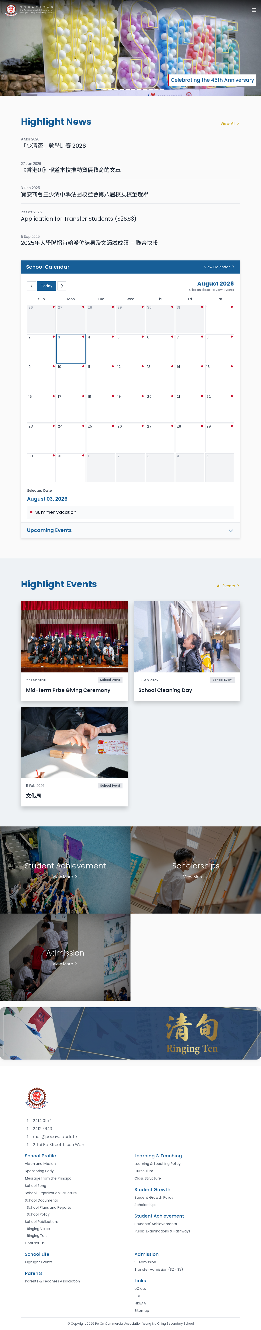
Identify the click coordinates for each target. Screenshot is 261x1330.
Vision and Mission (40, 1163)
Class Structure (147, 1178)
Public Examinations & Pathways (162, 1231)
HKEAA (140, 1303)
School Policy (38, 1214)
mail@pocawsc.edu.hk (55, 1136)
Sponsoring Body (39, 1171)
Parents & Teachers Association (52, 1281)
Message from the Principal (48, 1178)
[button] (98, 89)
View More (65, 877)
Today (46, 285)
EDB (137, 1295)
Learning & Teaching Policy (157, 1163)
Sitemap (141, 1310)
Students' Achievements (155, 1223)
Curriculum (143, 1171)
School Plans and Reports (49, 1207)
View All (230, 123)
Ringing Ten (37, 1235)
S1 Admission (145, 1262)
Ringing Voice (38, 1228)
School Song (35, 1185)
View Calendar (219, 267)
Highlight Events (39, 1262)
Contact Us (35, 1243)
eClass (140, 1288)
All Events (228, 586)
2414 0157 (42, 1120)
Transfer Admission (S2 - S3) (158, 1269)
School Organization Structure (51, 1193)
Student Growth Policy (153, 1197)
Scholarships (145, 1204)
